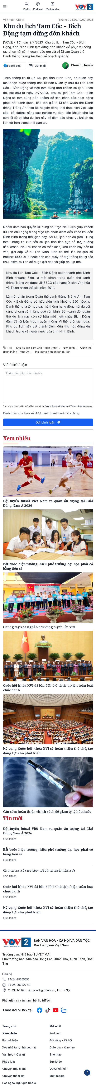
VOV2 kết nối (58, 1068)
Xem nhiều (9, 1033)
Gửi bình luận (48, 422)
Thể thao (56, 1054)
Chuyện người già (14, 1068)
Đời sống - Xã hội (61, 1040)
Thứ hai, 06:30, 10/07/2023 (76, 19)
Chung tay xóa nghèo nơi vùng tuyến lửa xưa (39, 870)
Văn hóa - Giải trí (13, 19)
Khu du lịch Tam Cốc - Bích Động (36, 347)
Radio (26, 6)
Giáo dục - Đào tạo (62, 1047)
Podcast (38, 6)
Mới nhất (55, 1026)
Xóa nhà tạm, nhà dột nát (19, 1047)
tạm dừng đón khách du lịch (52, 351)
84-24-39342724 (19, 984)
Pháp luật (8, 1061)
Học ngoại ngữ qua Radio (19, 1082)
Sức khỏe (56, 1061)
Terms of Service (78, 406)
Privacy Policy (58, 406)
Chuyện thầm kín (13, 1075)
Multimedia (52, 6)
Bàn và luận (10, 1040)
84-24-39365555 (18, 979)
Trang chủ (9, 1026)
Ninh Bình (69, 347)
